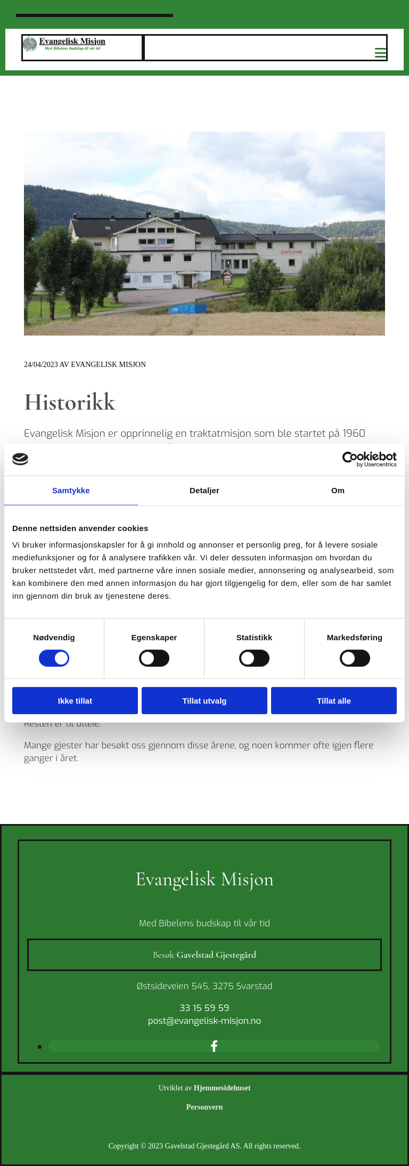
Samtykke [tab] (71, 489)
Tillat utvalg (204, 700)
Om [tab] (338, 489)
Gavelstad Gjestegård (217, 954)
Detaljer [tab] (204, 489)
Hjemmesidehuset (222, 1088)
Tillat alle (334, 700)
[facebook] (214, 1046)
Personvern (204, 1107)
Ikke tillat (75, 700)
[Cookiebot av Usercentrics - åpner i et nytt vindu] (350, 459)
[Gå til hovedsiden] (64, 48)
